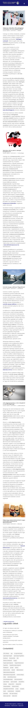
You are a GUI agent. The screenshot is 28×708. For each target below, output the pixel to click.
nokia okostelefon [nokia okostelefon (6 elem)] (18, 679)
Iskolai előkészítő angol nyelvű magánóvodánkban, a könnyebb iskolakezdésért (10, 636)
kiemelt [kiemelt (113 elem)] (13, 670)
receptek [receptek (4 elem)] (22, 688)
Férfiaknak (20, 288)
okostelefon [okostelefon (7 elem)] (21, 681)
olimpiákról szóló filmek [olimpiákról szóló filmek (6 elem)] (8, 688)
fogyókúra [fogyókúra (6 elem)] (5, 665)
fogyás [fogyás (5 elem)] (15, 660)
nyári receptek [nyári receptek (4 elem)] (14, 681)
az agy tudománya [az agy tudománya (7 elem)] (18, 653)
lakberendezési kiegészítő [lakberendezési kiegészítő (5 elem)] (9, 672)
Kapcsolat (21, 705)
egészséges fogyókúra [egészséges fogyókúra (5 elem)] (19, 655)
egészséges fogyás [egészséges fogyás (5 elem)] (7, 655)
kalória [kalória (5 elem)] (16, 667)
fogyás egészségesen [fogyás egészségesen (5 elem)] (8, 663)
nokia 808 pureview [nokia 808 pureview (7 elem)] (12, 677)
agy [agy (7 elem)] (11, 653)
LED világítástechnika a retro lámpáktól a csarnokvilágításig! (14, 403)
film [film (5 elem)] (17, 658)
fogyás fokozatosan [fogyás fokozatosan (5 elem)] (19, 663)
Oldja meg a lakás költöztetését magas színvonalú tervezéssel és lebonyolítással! (14, 521)
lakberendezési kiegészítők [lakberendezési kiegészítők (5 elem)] (9, 674)
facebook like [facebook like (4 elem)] (12, 658)
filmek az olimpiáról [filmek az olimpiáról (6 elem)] (7, 660)
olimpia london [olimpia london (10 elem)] (15, 686)
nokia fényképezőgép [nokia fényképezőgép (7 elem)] (8, 679)
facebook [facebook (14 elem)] (5, 658)
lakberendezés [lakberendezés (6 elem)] (20, 670)
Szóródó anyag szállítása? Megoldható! (14, 287)
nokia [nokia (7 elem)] (4, 677)
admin (8, 30)
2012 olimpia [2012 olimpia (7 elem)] (6, 653)
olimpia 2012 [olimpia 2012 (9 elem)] (11, 684)
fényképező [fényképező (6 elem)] (5, 667)
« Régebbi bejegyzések (8, 621)
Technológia (21, 153)
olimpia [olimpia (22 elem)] (5, 684)
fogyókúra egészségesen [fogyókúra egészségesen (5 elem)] (15, 665)
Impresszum (14, 705)
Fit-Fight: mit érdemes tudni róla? (11, 628)
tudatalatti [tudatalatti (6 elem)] (18, 691)
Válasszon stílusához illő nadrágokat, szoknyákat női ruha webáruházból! (13, 28)
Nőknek (19, 30)
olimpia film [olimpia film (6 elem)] (18, 684)
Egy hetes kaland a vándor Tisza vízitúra (12, 644)
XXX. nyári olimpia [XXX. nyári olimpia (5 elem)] (13, 693)
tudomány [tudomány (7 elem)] (5, 693)
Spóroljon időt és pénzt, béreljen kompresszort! (12, 151)
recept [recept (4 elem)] (17, 688)
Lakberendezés (21, 405)
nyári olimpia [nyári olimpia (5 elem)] (6, 681)
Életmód (20, 524)
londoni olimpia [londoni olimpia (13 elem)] (20, 674)
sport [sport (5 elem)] (4, 691)
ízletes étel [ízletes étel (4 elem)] (14, 696)
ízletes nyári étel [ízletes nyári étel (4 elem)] (6, 696)
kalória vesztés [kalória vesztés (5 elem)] (6, 670)
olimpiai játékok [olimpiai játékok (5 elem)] (6, 686)
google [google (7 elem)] (11, 667)
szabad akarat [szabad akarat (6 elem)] (11, 691)
